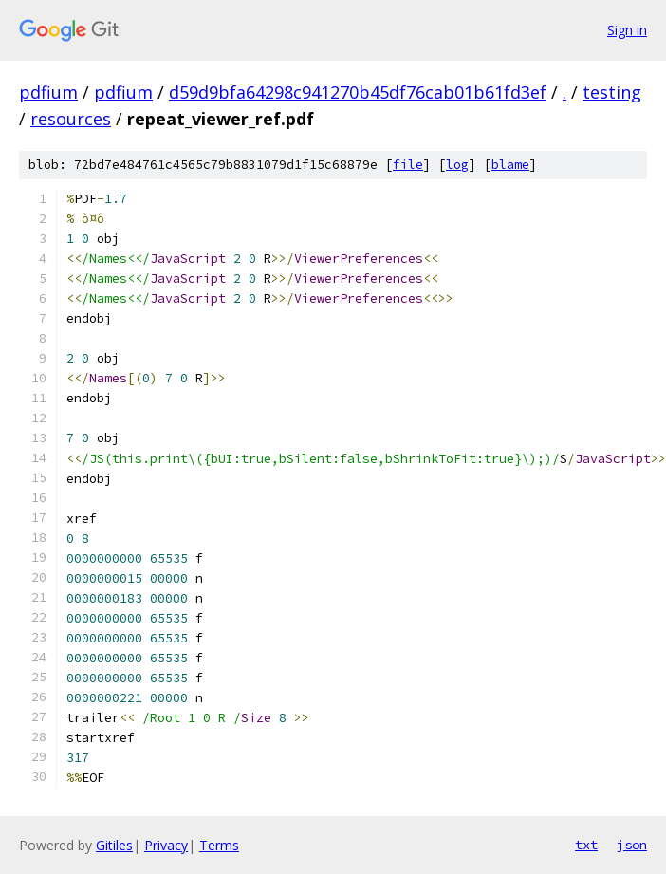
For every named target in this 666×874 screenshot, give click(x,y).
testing (612, 92)
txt (586, 844)
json (632, 844)
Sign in (627, 30)
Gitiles (114, 845)
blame (510, 165)
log (457, 165)
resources (70, 118)
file (408, 165)
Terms (219, 845)
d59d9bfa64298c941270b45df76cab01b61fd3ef (357, 92)
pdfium (48, 92)
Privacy (166, 845)
